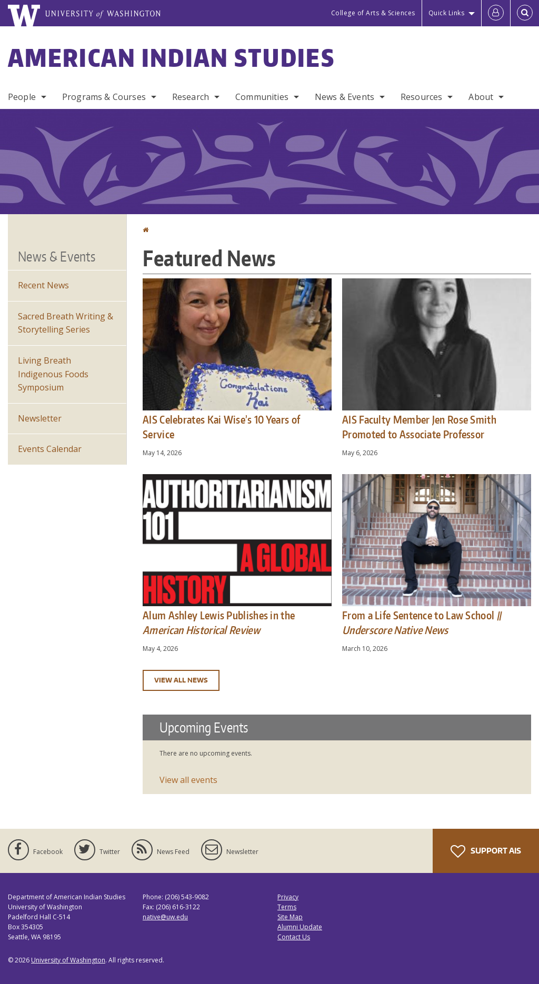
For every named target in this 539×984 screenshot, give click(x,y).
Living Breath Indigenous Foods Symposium (53, 374)
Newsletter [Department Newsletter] (40, 418)
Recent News (43, 285)
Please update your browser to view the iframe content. (337, 754)
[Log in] (496, 13)
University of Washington (68, 960)
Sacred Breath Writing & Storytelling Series (65, 323)
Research (190, 97)
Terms (286, 906)
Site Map (290, 916)
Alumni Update (299, 926)
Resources (421, 97)
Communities (261, 97)
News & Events (344, 97)
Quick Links (446, 12)
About (480, 97)
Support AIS (486, 851)
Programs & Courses (104, 97)
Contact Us (293, 936)
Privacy (287, 896)
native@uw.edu (165, 916)
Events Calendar (50, 449)
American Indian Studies (171, 57)
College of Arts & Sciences (373, 12)
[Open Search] (525, 13)
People (22, 97)
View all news (181, 680)
